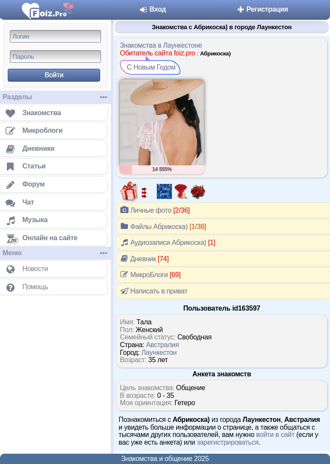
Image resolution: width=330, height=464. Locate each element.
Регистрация (262, 9)
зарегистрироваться (228, 442)
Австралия (162, 344)
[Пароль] (55, 56)
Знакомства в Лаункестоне (161, 45)
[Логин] (55, 36)
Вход (152, 9)
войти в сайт (275, 434)
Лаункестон (159, 352)
